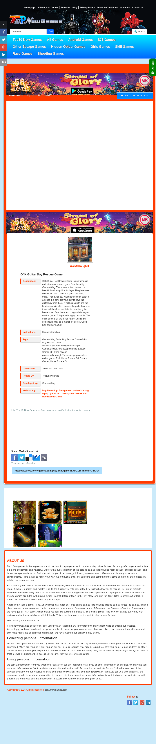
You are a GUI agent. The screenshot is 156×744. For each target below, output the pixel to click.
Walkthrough (80, 266)
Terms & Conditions (107, 7)
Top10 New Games (27, 40)
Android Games (80, 40)
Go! (51, 31)
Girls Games (100, 46)
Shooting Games (51, 53)
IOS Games (107, 40)
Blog (74, 7)
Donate (153, 67)
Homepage (29, 7)
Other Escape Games (29, 46)
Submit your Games (47, 7)
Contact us (138, 7)
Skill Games (124, 46)
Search (141, 31)
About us (125, 7)
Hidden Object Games (68, 46)
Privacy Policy (87, 7)
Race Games (22, 53)
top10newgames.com (56, 690)
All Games (55, 40)
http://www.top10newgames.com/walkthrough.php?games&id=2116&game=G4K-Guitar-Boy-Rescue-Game (65, 393)
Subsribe (65, 7)
